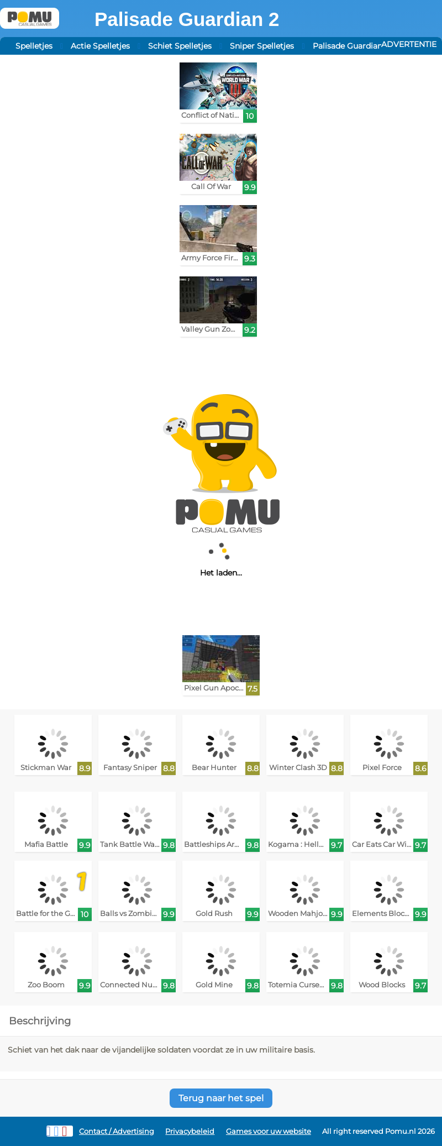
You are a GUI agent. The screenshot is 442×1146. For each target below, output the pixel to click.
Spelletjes (33, 46)
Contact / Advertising (116, 1131)
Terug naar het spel (221, 1098)
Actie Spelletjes (100, 46)
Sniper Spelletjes (262, 46)
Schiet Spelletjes (180, 46)
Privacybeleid (189, 1131)
